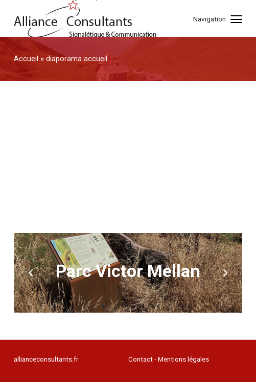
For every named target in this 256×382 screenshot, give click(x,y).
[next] (224, 273)
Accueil (26, 59)
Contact (140, 359)
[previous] (31, 273)
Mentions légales (183, 359)
